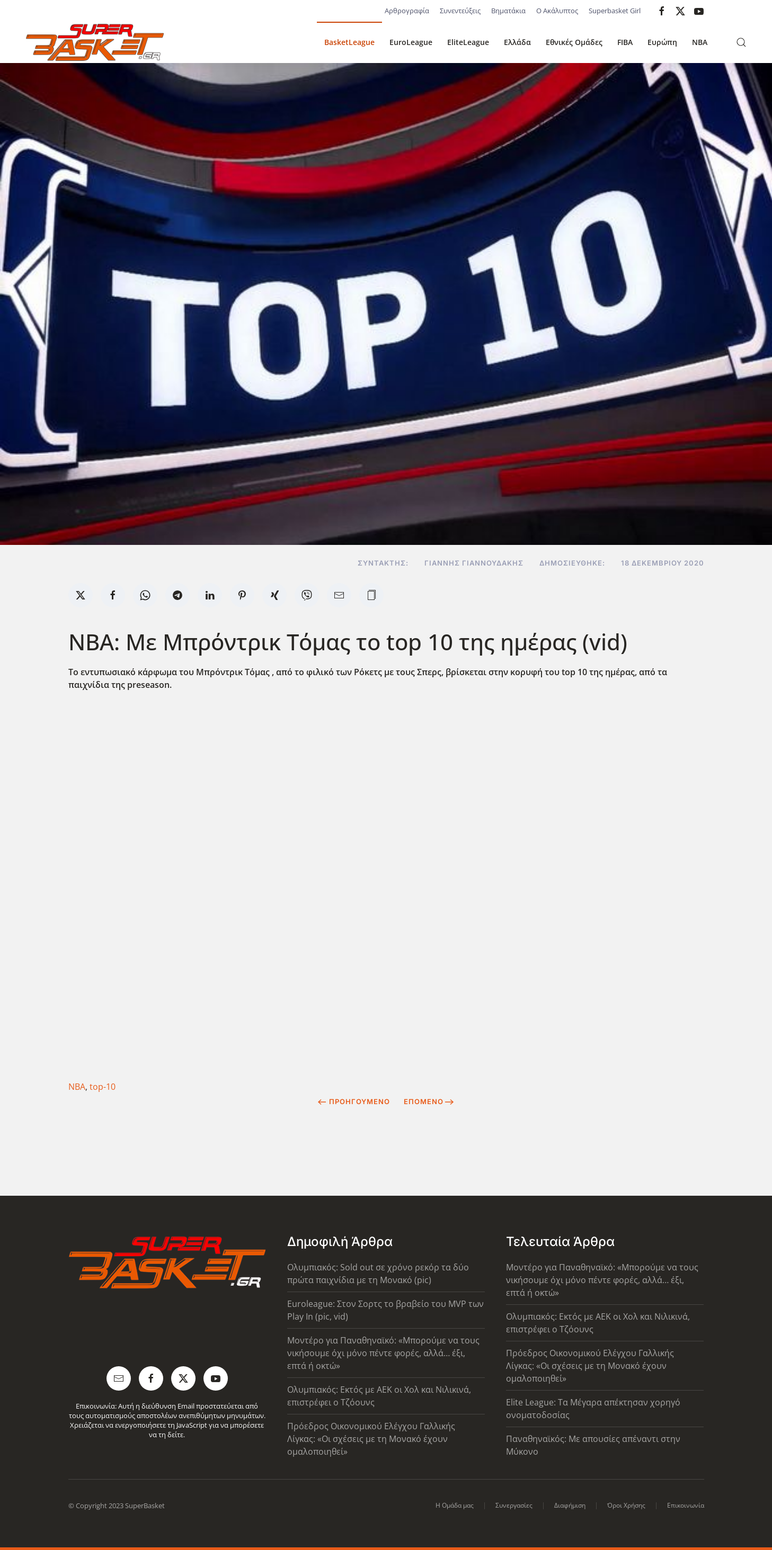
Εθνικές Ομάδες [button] (574, 42)
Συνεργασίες (514, 1505)
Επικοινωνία (685, 1505)
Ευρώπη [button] (662, 42)
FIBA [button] (625, 42)
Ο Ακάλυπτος (557, 10)
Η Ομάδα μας (455, 1505)
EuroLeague (410, 42)
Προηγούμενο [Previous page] (353, 1101)
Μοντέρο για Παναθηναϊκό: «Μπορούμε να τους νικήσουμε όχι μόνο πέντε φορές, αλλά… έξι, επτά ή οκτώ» (383, 1353)
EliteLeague (468, 42)
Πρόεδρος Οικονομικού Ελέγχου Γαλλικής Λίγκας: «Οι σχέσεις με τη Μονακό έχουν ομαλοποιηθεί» (371, 1438)
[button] (741, 42)
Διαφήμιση (569, 1505)
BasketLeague (349, 42)
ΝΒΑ (76, 1086)
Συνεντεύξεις (460, 10)
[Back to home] (95, 42)
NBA (699, 42)
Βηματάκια (508, 10)
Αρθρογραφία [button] (407, 10)
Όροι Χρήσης (626, 1505)
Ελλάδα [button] (517, 42)
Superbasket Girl (615, 10)
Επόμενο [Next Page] (429, 1101)
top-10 (103, 1086)
